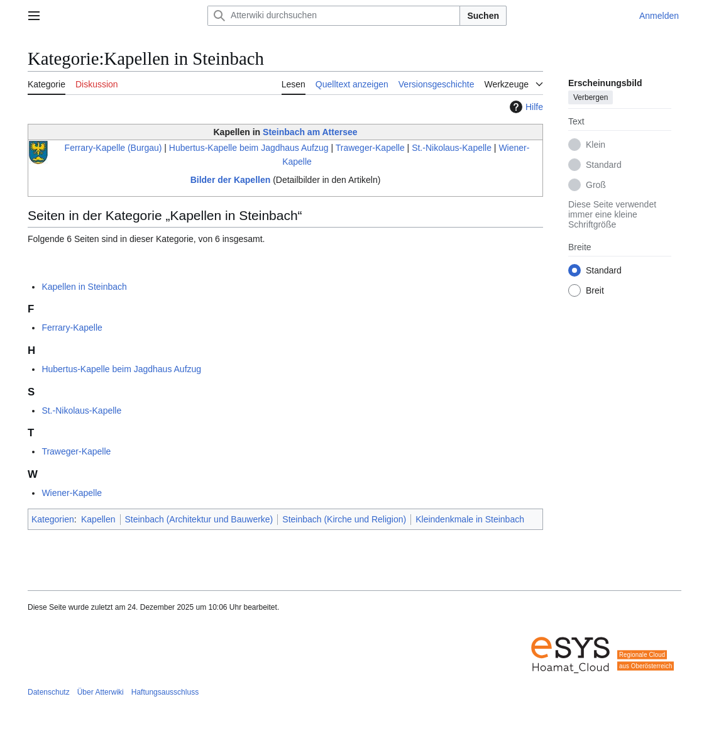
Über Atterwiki (100, 692)
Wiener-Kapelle (71, 493)
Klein (595, 145)
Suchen (483, 16)
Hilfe (525, 107)
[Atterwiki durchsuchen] (333, 16)
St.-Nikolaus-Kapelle (452, 148)
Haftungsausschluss (165, 692)
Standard (604, 165)
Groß (596, 185)
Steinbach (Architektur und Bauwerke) (199, 519)
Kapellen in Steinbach (83, 287)
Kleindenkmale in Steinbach (469, 519)
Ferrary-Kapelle (71, 327)
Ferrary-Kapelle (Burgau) (113, 148)
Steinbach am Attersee (310, 132)
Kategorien (52, 519)
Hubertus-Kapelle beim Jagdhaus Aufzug (249, 148)
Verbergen (590, 97)
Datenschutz (49, 692)
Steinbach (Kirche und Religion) (344, 519)
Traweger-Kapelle (370, 148)
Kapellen (98, 519)
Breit (595, 290)
